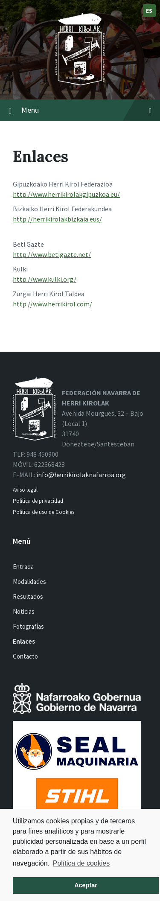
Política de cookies (81, 863)
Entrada (23, 567)
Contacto (25, 656)
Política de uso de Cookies (44, 512)
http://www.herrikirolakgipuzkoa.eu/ (66, 194)
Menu (86, 110)
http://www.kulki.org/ (44, 279)
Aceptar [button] (85, 885)
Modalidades (29, 581)
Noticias (24, 611)
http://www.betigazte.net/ (52, 254)
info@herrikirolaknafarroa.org (81, 474)
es (149, 11)
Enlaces (24, 641)
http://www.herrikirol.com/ (52, 304)
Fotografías (28, 626)
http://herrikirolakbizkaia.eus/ (57, 219)
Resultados (28, 596)
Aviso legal (25, 489)
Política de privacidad (38, 500)
